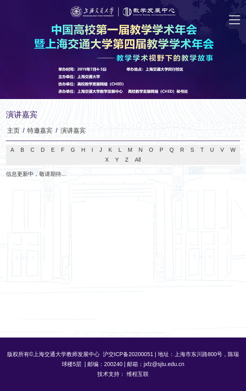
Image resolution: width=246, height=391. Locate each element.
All (138, 159)
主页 (13, 130)
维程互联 (137, 374)
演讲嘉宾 (73, 130)
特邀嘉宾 (40, 130)
